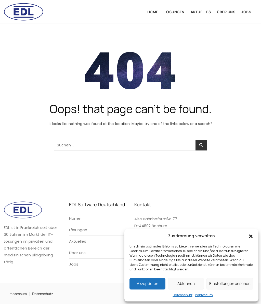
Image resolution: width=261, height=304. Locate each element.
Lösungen (174, 11)
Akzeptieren (147, 283)
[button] (250, 236)
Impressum (204, 295)
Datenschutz (182, 295)
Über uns (226, 11)
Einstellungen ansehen (230, 283)
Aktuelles (201, 11)
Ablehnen (186, 283)
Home (152, 11)
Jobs (246, 11)
